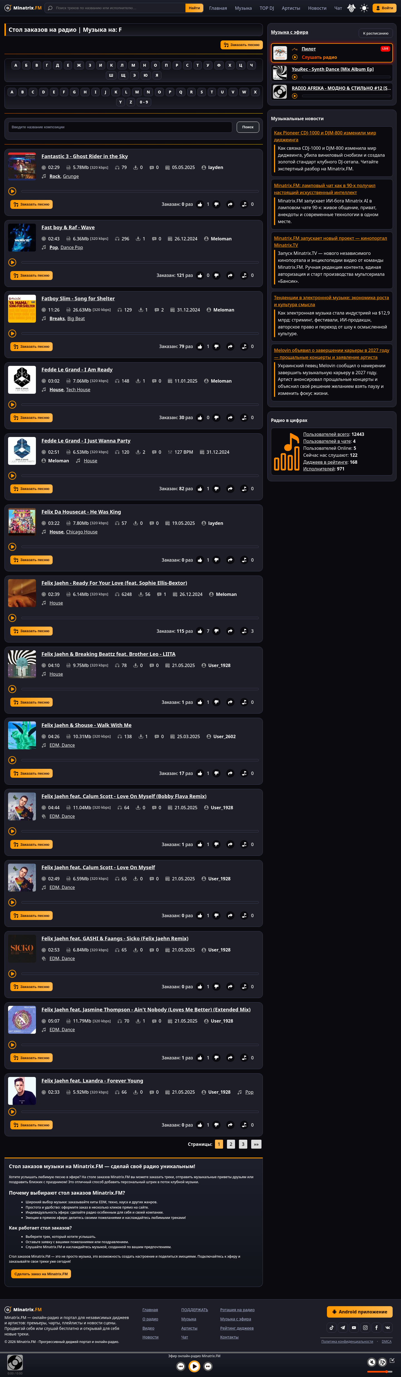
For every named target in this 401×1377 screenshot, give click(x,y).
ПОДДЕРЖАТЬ (194, 1309)
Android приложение (359, 1312)
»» (256, 1144)
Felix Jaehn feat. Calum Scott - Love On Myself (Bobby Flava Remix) (124, 796)
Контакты (229, 1337)
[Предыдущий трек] (180, 1366)
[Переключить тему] (364, 8)
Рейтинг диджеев (237, 1328)
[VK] (388, 1328)
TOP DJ (267, 8)
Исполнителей (319, 469)
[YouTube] (354, 1328)
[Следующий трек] (208, 1366)
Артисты (291, 8)
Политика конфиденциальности (347, 1341)
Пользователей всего (326, 434)
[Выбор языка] (351, 8)
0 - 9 (144, 102)
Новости (317, 8)
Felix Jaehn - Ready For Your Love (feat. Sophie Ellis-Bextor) (114, 582)
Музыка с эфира (235, 1319)
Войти (384, 8)
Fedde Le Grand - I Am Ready (77, 369)
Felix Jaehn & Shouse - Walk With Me (86, 725)
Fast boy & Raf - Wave (68, 227)
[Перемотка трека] (140, 191)
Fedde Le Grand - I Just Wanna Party (86, 440)
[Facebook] (376, 1328)
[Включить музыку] (194, 1366)
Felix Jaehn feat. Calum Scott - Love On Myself (98, 867)
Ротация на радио (237, 1309)
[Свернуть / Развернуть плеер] (390, 1360)
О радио (150, 1319)
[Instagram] (365, 1328)
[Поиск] (124, 8)
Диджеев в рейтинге (325, 462)
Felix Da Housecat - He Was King (81, 511)
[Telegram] (343, 1328)
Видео (148, 1328)
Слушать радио (319, 57)
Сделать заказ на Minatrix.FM (41, 1274)
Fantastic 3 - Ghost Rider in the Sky (84, 156)
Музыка (243, 8)
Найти (194, 8)
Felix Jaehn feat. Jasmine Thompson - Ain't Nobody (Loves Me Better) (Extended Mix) (146, 1009)
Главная (218, 8)
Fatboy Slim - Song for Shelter (78, 298)
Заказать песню (242, 45)
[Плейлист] (382, 1362)
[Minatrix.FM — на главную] (23, 7)
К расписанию (375, 33)
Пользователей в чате (327, 441)
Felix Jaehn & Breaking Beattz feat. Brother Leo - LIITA (108, 654)
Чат (338, 8)
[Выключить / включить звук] (371, 1362)
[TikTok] (332, 1328)
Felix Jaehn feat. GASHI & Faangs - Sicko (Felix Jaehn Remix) (115, 938)
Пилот (309, 49)
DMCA (387, 1341)
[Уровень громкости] (379, 1372)
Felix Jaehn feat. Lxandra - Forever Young (92, 1080)
